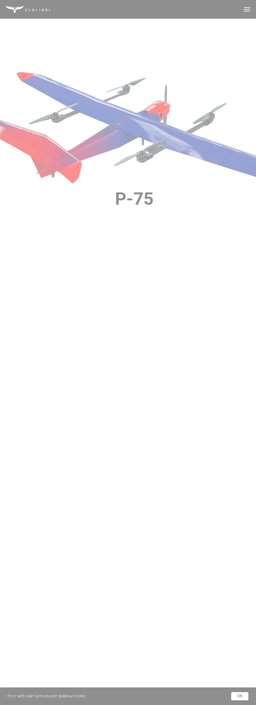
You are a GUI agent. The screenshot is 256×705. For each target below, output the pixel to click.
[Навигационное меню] (247, 9)
